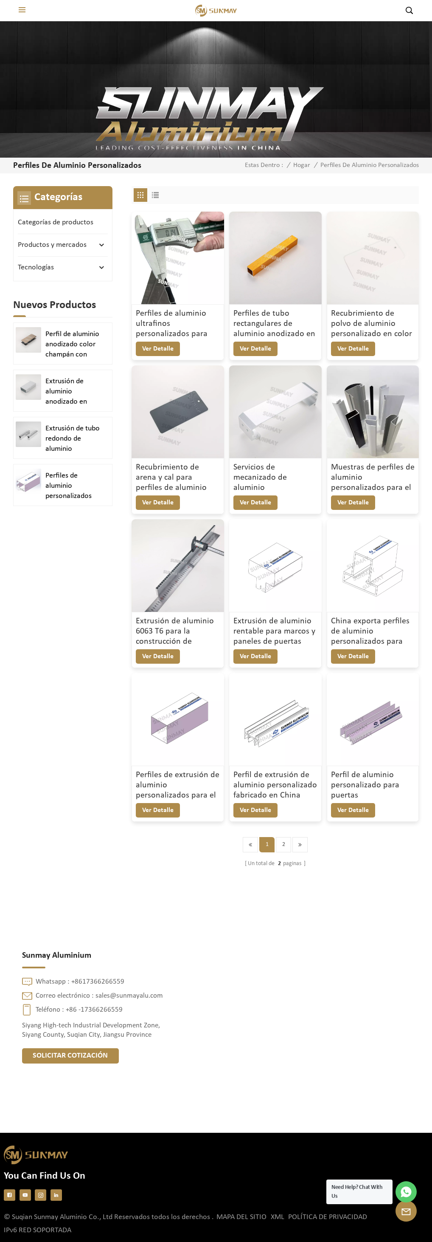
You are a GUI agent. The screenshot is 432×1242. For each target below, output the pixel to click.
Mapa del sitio (241, 1217)
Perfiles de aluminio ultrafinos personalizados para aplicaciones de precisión (172, 324)
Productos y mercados (52, 245)
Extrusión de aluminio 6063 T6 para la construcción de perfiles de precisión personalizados (175, 632)
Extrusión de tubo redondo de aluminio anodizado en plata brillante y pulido (72, 439)
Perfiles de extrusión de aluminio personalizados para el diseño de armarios (177, 786)
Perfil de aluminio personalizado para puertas (365, 785)
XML (277, 1217)
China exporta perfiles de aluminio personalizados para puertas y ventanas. (370, 632)
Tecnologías (36, 267)
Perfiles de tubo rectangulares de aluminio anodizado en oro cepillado (274, 324)
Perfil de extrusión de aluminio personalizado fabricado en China (275, 785)
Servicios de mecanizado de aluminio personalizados (260, 478)
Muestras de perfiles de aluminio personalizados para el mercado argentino (373, 478)
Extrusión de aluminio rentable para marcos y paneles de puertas (274, 631)
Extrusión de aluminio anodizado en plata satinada (67, 392)
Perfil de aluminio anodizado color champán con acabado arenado (72, 345)
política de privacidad (327, 1217)
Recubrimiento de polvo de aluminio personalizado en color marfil (371, 324)
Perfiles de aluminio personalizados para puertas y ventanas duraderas (68, 486)
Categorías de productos (55, 222)
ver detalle (158, 348)
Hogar (301, 165)
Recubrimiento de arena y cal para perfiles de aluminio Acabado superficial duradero (171, 478)
